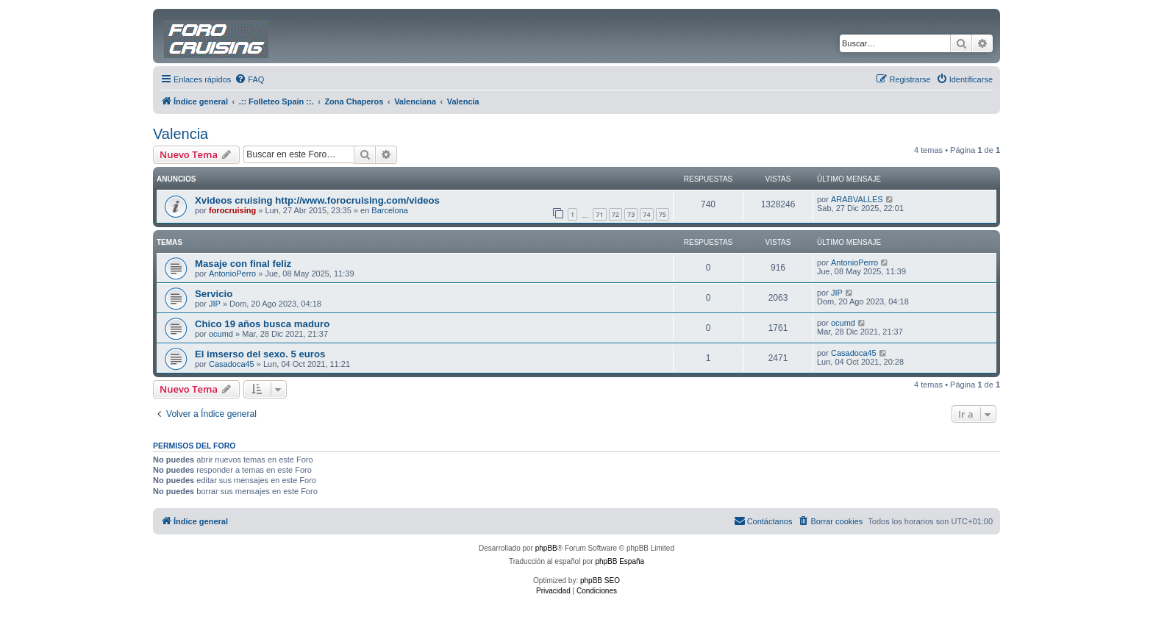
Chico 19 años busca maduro (262, 323)
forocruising (232, 210)
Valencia (180, 134)
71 (599, 214)
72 (615, 214)
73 (631, 214)
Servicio (213, 293)
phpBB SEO (600, 580)
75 (662, 214)
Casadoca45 (231, 364)
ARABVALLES (857, 199)
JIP (215, 303)
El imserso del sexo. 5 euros (260, 354)
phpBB (546, 548)
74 (646, 214)
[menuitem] (249, 79)
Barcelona (389, 210)
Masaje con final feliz (243, 263)
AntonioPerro (232, 273)
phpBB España (619, 561)
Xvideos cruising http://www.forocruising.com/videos (317, 200)
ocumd (221, 333)
